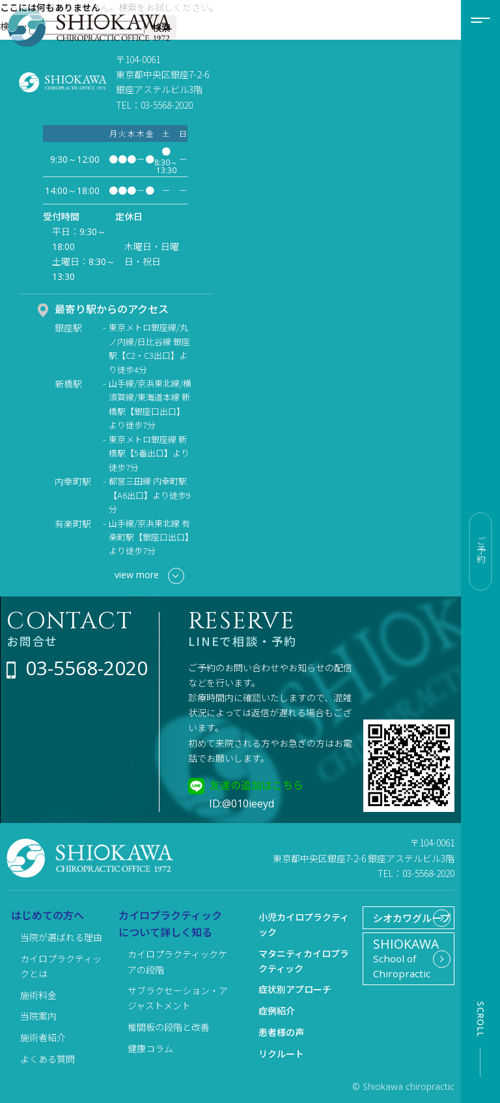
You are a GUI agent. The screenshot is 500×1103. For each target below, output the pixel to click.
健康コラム (150, 1048)
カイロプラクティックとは (61, 966)
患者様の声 (281, 1032)
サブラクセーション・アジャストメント (178, 998)
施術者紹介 (43, 1037)
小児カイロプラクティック (303, 924)
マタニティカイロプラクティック (303, 961)
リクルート (281, 1053)
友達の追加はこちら (256, 784)
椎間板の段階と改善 (169, 1026)
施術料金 (38, 994)
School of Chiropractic (403, 982)
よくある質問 (47, 1058)
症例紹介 (276, 1010)
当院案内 (38, 1015)
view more (149, 576)
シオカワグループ (399, 928)
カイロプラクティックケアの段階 (177, 961)
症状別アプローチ (294, 989)
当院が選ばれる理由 (61, 936)
